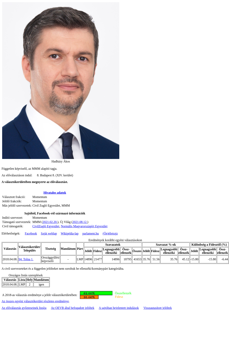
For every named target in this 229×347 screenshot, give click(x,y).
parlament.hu (90, 233)
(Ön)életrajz (110, 233)
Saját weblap (49, 233)
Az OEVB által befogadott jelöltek (72, 308)
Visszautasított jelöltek (157, 308)
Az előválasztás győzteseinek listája (24, 308)
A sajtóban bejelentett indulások (119, 308)
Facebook (31, 233)
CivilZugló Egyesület (45, 226)
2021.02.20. (50, 222)
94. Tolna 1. (26, 259)
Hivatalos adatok (55, 192)
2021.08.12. (79, 222)
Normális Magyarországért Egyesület (84, 226)
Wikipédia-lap (69, 233)
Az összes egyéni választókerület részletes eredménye (35, 301)
